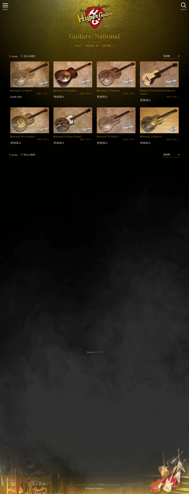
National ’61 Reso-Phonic (67, 136)
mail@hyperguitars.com (99, 252)
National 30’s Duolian (22, 136)
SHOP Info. (94, 261)
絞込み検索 (29, 56)
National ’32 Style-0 (21, 90)
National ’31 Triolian (108, 90)
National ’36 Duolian (65, 90)
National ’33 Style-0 (151, 136)
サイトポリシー (94, 403)
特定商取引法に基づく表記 (94, 407)
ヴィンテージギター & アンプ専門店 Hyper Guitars (94, 484)
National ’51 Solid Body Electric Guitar (158, 92)
